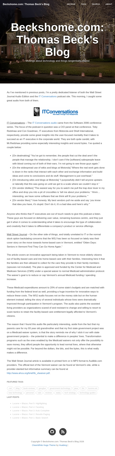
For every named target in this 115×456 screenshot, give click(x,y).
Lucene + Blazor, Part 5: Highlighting (30, 403)
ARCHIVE (71, 4)
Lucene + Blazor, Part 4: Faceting (28, 407)
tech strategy (70, 393)
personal (30, 393)
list (83, 388)
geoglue (42, 388)
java (76, 388)
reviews (48, 393)
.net (10, 388)
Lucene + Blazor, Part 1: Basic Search (30, 418)
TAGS (83, 4)
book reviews (29, 388)
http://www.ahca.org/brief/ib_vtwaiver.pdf (28, 373)
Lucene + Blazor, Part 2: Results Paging (31, 414)
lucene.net (92, 388)
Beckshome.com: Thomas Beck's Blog (26, 4)
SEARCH (96, 4)
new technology (15, 393)
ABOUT (108, 4)
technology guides (88, 393)
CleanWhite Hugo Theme (44, 445)
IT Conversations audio (44, 123)
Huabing (63, 445)
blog (17, 388)
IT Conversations (48, 96)
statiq (58, 393)
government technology (60, 388)
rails (39, 393)
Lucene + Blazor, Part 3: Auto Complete (31, 410)
